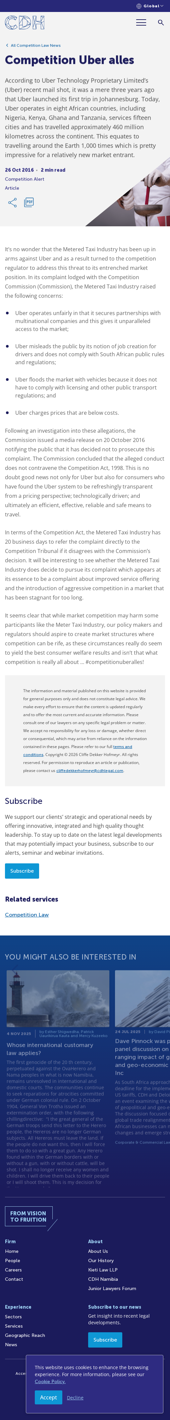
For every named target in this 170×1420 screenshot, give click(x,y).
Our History (101, 1260)
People (12, 1260)
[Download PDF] (29, 205)
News (11, 1345)
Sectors (13, 1317)
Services (14, 1326)
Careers (13, 1270)
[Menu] (143, 22)
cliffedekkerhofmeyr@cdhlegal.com (89, 770)
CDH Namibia (103, 1279)
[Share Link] (13, 205)
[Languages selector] (150, 6)
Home (12, 1251)
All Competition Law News (36, 48)
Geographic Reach (25, 1335)
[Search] (161, 22)
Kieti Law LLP (103, 1270)
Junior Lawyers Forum (112, 1288)
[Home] (24, 24)
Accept (48, 1397)
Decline (75, 1397)
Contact (14, 1279)
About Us (98, 1251)
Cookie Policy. (50, 1381)
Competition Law (27, 915)
